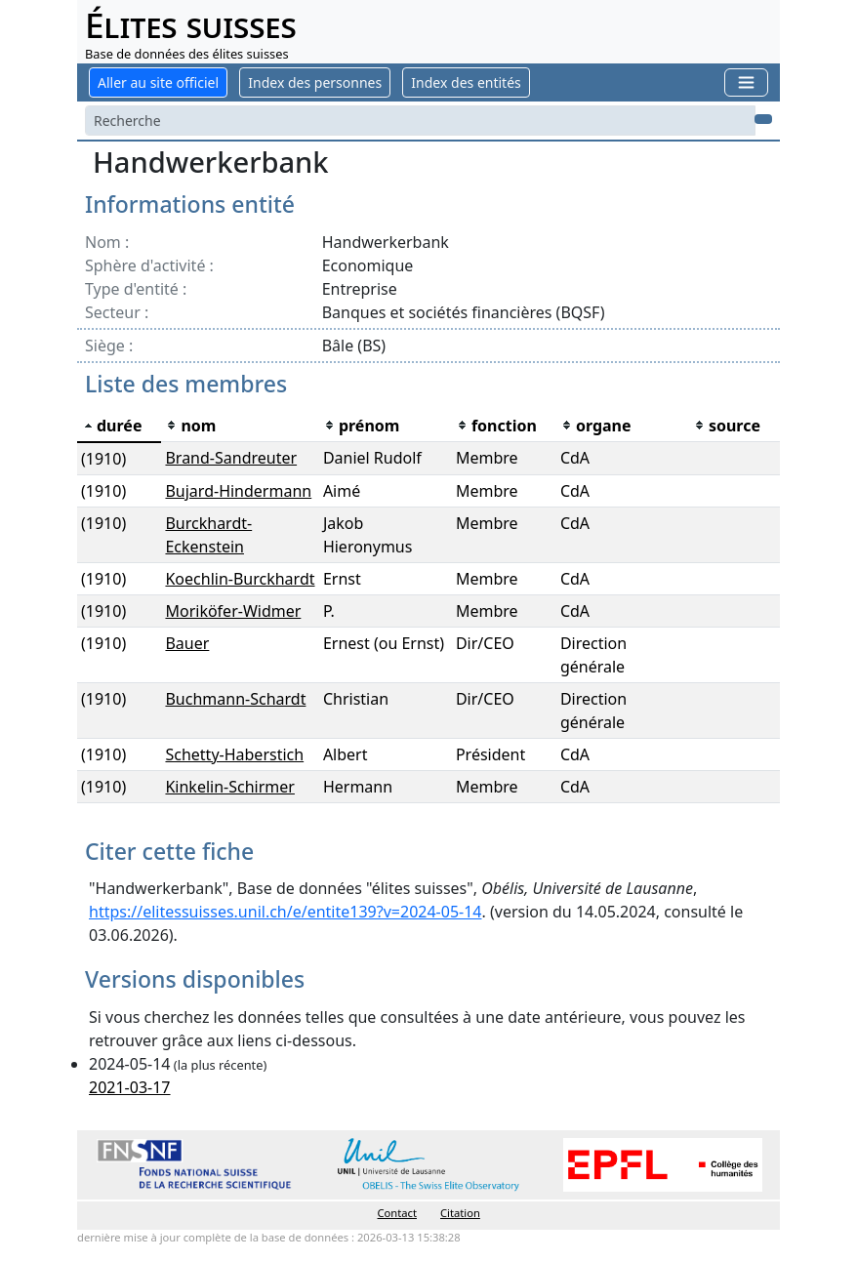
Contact (397, 1212)
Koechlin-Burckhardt (239, 579)
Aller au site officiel (158, 82)
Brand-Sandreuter (231, 457)
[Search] (420, 120)
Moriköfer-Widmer (233, 611)
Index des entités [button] (465, 82)
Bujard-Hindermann (238, 491)
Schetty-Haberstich (234, 754)
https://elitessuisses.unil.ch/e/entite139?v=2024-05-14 (285, 911)
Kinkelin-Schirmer (229, 786)
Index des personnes (315, 82)
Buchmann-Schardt (235, 699)
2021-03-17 (130, 1087)
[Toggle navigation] (746, 82)
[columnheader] (119, 426)
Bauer (187, 643)
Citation (460, 1212)
